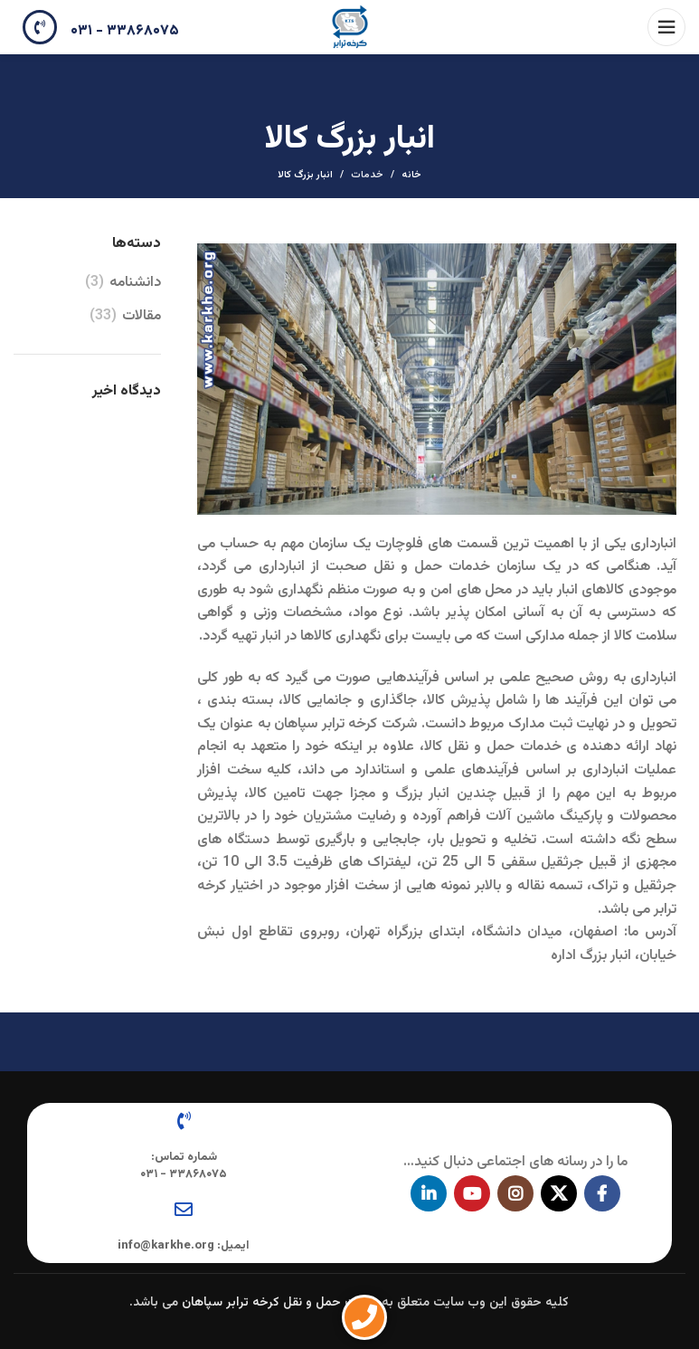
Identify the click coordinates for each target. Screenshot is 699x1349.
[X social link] (559, 1193)
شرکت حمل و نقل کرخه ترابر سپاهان (280, 1303)
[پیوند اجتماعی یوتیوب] (472, 1193)
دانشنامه (135, 283)
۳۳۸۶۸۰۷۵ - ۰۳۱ (125, 31)
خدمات (367, 175)
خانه (411, 175)
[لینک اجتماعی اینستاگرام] (515, 1193)
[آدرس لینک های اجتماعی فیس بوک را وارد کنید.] (602, 1193)
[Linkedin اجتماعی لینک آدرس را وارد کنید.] (429, 1193)
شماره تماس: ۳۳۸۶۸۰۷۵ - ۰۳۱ (183, 1165)
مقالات (141, 317)
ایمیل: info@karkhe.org (184, 1246)
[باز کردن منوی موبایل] (666, 27)
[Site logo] (350, 27)
